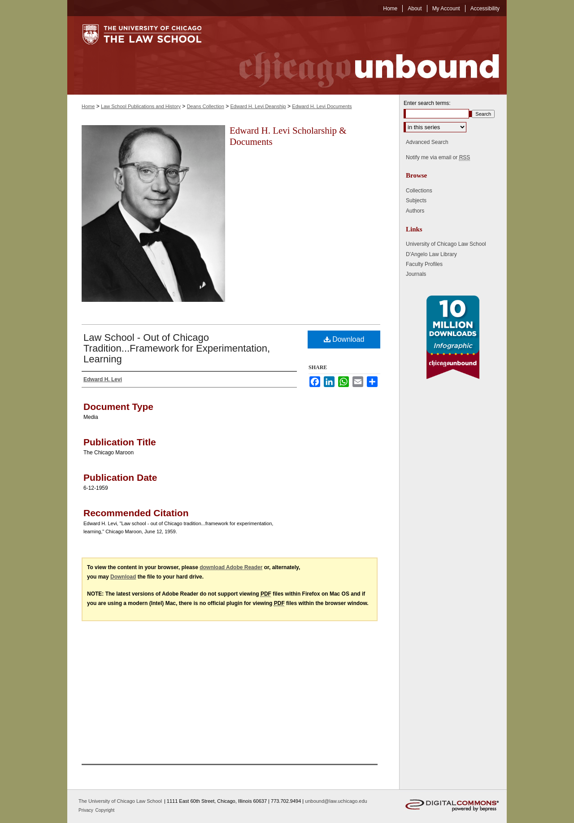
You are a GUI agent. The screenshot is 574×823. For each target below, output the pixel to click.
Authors (415, 211)
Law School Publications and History (141, 106)
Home (88, 106)
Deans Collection (205, 106)
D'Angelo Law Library (431, 254)
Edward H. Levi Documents (322, 106)
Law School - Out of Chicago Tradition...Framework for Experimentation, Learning (176, 348)
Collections (419, 190)
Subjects (416, 200)
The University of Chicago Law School (120, 801)
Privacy (86, 810)
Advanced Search (427, 142)
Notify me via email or (438, 157)
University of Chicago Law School (446, 244)
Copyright (105, 810)
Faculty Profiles (424, 264)
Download (344, 339)
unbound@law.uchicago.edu (336, 801)
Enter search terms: (427, 103)
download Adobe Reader (231, 567)
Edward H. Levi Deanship (258, 106)
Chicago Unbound (361, 55)
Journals (416, 274)
